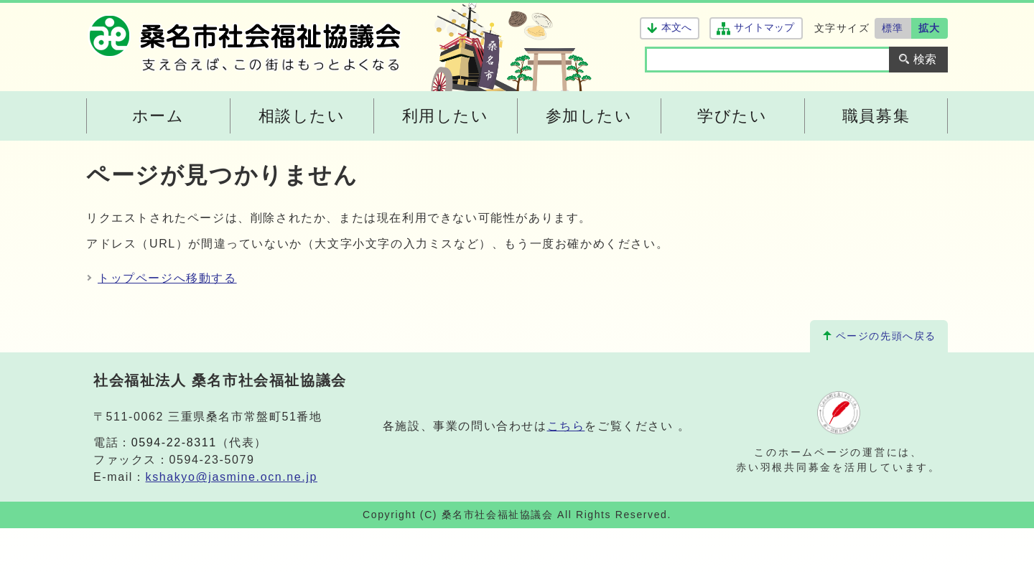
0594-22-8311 (174, 442)
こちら (566, 426)
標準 (893, 28)
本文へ (676, 27)
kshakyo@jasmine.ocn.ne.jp (231, 477)
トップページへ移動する (167, 278)
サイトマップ (763, 27)
